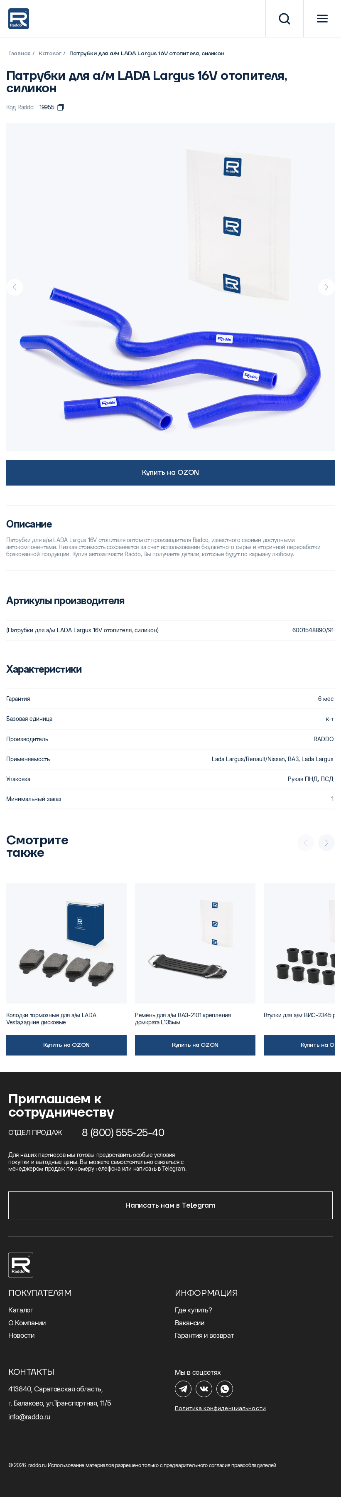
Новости (21, 1335)
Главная (19, 53)
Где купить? (193, 1310)
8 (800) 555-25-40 (123, 1132)
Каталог (50, 53)
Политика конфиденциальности (220, 1408)
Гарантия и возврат (204, 1335)
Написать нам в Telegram (170, 1205)
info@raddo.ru (29, 1417)
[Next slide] (326, 287)
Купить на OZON (170, 472)
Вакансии (189, 1323)
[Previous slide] (14, 287)
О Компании (27, 1323)
